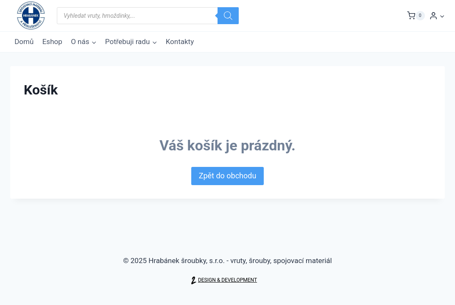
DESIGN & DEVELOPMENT (227, 280)
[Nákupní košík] (416, 15)
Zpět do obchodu (228, 175)
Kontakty (180, 41)
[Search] (228, 15)
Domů (23, 41)
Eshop (52, 41)
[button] (442, 16)
